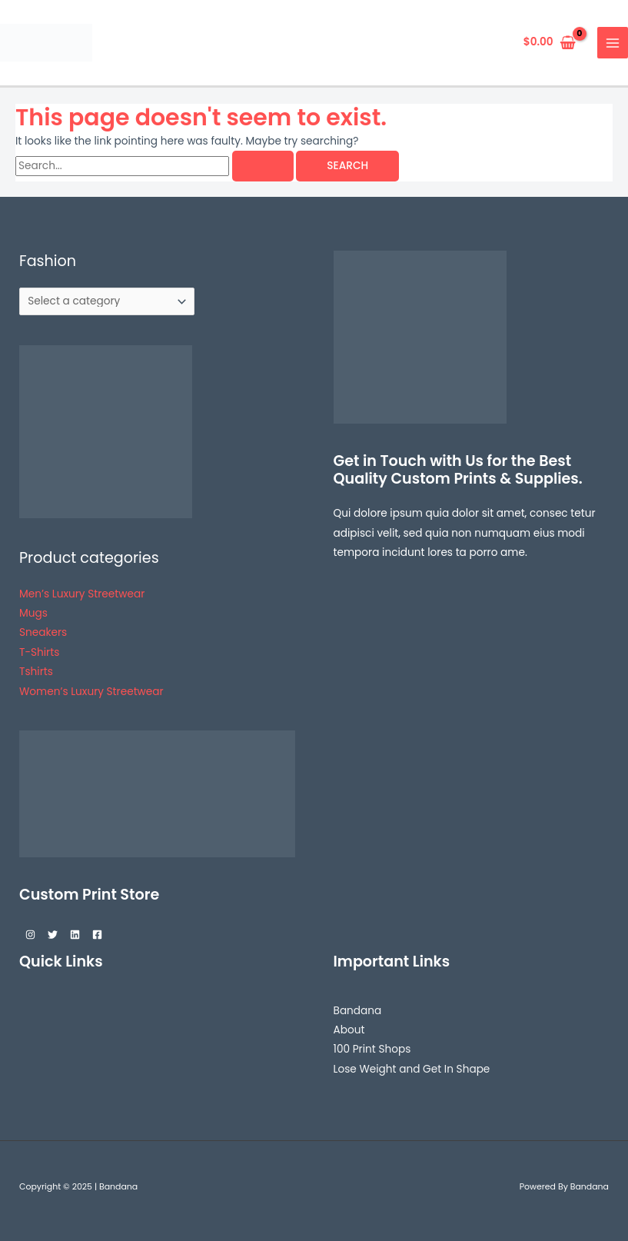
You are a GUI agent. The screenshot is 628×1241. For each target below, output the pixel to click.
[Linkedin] (75, 934)
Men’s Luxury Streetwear (82, 594)
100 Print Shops (372, 1049)
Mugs (33, 613)
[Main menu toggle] (613, 42)
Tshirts (36, 671)
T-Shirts (39, 652)
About (349, 1030)
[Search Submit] (263, 166)
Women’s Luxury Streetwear (91, 691)
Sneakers (43, 632)
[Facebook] (97, 934)
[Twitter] (53, 934)
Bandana (358, 1010)
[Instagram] (30, 934)
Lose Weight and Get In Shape (412, 1069)
